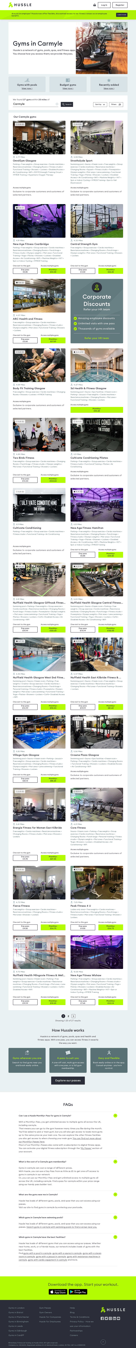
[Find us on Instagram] (110, 1318)
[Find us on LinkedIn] (114, 1318)
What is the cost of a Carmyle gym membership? (42, 1161)
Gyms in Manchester (18, 1316)
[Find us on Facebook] (102, 1318)
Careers (74, 1334)
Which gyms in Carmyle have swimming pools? (41, 1217)
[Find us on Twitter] (106, 1318)
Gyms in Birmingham (18, 1321)
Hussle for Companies (50, 1316)
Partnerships (76, 1330)
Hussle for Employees (50, 1321)
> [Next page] (73, 1015)
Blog (72, 1311)
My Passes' (86, 1147)
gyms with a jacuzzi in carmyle (51, 1256)
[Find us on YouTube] (118, 1318)
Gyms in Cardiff (16, 1334)
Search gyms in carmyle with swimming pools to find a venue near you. (62, 1226)
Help (72, 1307)
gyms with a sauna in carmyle (67, 1252)
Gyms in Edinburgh (17, 1330)
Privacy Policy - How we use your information (82, 1323)
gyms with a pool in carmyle (37, 1252)
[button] (39, 159)
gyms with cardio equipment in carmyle (47, 1259)
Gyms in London (16, 1307)
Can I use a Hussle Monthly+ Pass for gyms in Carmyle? (45, 1115)
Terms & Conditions (79, 1316)
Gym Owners (45, 1311)
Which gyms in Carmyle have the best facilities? (42, 1236)
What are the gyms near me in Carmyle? (38, 1194)
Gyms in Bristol (15, 1311)
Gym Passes (45, 1307)
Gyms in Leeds (15, 1325)
